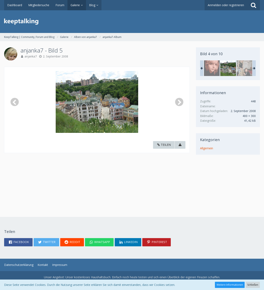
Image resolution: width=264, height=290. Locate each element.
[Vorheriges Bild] (15, 102)
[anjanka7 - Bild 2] (212, 68)
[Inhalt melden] (180, 145)
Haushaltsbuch (101, 277)
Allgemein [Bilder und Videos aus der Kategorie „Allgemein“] (206, 148)
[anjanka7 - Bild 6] (244, 68)
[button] (18, 242)
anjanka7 (31, 56)
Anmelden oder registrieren (226, 5)
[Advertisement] (97, 182)
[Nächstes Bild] (179, 102)
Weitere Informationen (230, 284)
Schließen (252, 284)
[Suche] (253, 5)
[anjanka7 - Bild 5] (228, 68)
